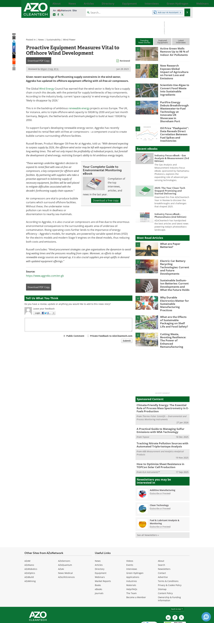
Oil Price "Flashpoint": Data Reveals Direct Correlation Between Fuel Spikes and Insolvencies (173, 126)
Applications (132, 557)
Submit (127, 340)
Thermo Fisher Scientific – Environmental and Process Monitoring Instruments (161, 400)
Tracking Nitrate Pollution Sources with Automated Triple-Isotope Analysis (160, 426)
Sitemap (162, 569)
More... (186, 3)
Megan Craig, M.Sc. (49, 68)
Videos (129, 541)
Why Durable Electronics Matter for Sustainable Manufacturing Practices (174, 288)
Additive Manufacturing (162, 470)
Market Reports (103, 561)
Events (129, 545)
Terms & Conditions (168, 561)
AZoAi (61, 549)
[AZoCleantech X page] (181, 597)
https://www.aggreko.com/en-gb (45, 275)
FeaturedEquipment (162, 41)
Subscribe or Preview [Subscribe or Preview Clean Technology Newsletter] (160, 488)
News (41, 39)
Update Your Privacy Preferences (48, 619)
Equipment (100, 553)
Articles (99, 545)
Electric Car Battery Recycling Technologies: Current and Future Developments (174, 255)
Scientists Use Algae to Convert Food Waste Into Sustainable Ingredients (174, 85)
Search (161, 545)
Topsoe (145, 418)
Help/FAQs (131, 569)
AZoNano (29, 545)
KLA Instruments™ (151, 452)
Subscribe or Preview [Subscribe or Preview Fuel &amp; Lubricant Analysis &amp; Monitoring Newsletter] (160, 506)
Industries (131, 561)
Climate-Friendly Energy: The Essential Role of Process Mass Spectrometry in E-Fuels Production (162, 391)
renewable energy (79, 108)
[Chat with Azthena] (206, 616)
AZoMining (30, 561)
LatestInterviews (181, 41)
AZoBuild (29, 557)
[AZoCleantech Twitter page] (62, 14)
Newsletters (164, 549)
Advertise (163, 557)
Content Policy (165, 573)
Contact (162, 553)
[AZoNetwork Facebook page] (58, 14)
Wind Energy (46, 88)
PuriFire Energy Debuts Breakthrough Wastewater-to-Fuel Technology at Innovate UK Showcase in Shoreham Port (174, 106)
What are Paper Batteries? (169, 235)
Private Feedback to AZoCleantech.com (111, 335)
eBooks (98, 569)
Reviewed (125, 60)
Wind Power (69, 39)
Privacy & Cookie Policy (169, 565)
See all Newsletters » (148, 515)
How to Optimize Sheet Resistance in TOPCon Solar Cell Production (158, 446)
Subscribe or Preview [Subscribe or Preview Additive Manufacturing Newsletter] (160, 473)
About (161, 541)
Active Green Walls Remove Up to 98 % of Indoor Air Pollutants (173, 51)
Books (98, 565)
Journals (99, 573)
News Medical (65, 553)
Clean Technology (159, 485)
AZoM (27, 541)
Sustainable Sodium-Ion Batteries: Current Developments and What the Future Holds (174, 272)
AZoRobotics (30, 549)
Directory (99, 549)
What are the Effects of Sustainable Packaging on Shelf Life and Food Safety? (173, 307)
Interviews (131, 549)
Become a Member (136, 577)
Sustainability (53, 39)
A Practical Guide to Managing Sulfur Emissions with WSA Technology (158, 413)
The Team (131, 573)
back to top (177, 589)
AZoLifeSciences (66, 557)
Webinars (100, 557)
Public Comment (75, 335)
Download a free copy (106, 200)
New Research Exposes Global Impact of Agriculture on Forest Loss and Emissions (173, 69)
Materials (131, 565)
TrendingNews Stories (144, 41)
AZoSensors (64, 541)
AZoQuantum (65, 545)
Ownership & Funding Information (169, 579)
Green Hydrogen (134, 553)
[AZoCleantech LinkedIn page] (54, 14)
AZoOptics (29, 553)
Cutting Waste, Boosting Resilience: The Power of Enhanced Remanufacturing (174, 324)
